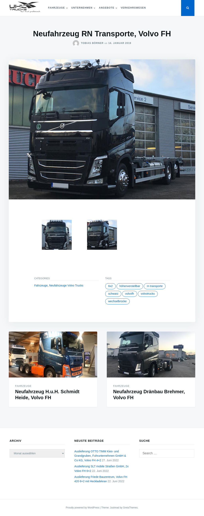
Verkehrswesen (133, 7)
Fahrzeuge (56, 7)
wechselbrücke (117, 301)
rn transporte (155, 286)
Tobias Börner (92, 43)
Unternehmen (82, 7)
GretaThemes (130, 507)
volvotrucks (148, 293)
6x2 (110, 286)
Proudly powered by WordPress (83, 507)
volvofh (129, 293)
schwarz (113, 293)
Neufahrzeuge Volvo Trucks (66, 285)
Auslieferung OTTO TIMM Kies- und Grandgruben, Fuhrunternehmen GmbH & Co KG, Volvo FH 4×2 (100, 456)
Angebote (106, 7)
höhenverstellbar (130, 286)
